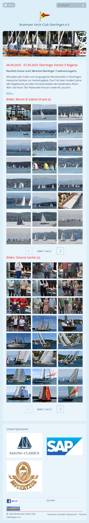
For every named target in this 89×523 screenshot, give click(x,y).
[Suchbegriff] (71, 5)
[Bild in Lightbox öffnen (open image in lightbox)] (18, 112)
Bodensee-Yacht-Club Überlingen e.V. (44, 25)
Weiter (60, 251)
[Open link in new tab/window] (24, 445)
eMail (51, 500)
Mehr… (10, 93)
